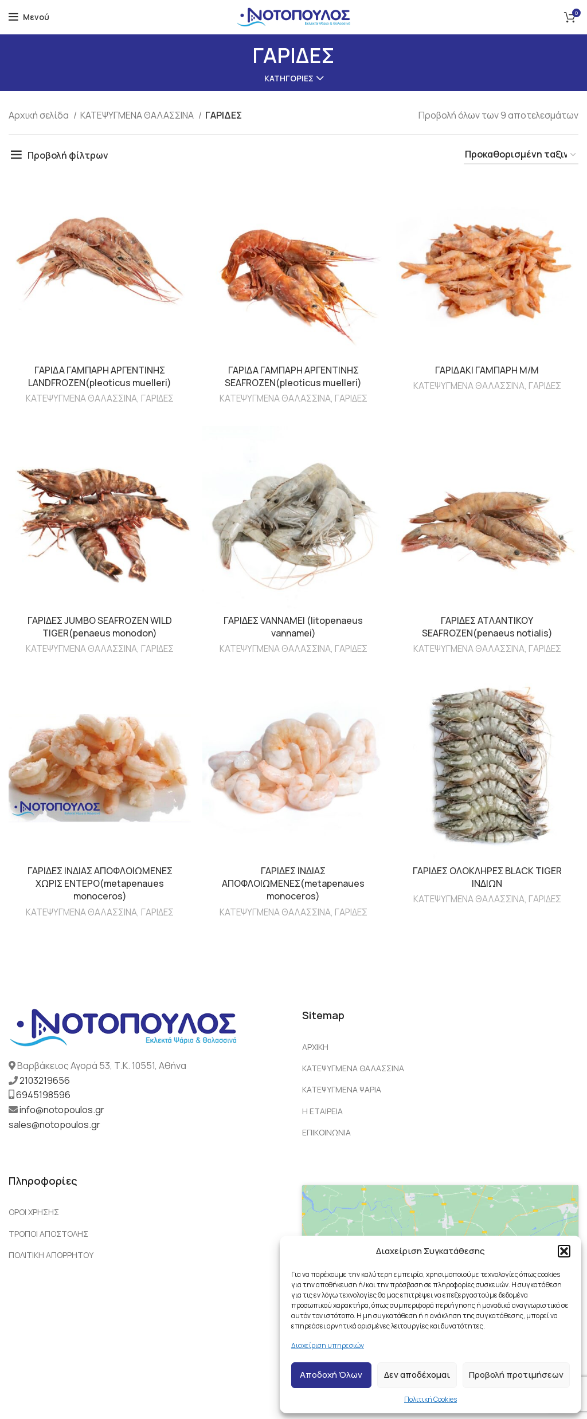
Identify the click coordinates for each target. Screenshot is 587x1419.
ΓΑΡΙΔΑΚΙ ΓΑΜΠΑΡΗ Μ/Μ (487, 370)
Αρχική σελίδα (40, 115)
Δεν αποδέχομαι (417, 1375)
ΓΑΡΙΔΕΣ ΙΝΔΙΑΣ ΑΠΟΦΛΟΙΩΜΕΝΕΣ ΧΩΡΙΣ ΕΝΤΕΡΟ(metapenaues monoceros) (100, 883)
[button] (564, 1251)
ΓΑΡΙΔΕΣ (158, 398)
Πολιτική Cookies (430, 1399)
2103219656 (44, 1080)
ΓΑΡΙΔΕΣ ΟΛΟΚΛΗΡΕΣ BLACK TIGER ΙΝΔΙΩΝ (487, 877)
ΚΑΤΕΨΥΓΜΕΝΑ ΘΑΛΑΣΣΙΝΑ (137, 115)
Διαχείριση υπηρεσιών (327, 1345)
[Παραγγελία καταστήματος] (521, 155)
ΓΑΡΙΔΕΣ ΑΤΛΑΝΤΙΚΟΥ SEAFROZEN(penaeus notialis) (487, 626)
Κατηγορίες (289, 78)
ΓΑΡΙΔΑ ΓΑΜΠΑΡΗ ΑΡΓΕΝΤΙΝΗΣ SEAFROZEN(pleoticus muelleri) (293, 376)
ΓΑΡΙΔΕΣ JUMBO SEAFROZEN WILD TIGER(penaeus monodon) (100, 626)
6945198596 (43, 1095)
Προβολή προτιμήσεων (516, 1375)
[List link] (440, 1047)
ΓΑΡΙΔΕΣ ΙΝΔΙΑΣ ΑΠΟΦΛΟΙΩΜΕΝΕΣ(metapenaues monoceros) (293, 883)
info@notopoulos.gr (61, 1109)
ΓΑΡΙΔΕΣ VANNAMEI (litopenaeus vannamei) (293, 626)
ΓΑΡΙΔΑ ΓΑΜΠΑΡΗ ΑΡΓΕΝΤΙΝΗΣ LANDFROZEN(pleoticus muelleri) (100, 376)
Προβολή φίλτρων (68, 155)
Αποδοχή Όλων (331, 1375)
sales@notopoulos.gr (54, 1124)
